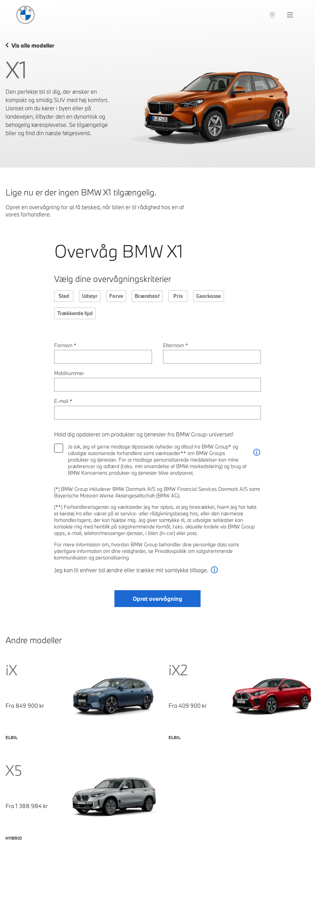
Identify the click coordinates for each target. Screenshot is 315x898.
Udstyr (90, 296)
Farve (116, 296)
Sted (64, 296)
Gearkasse (208, 296)
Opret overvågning (157, 598)
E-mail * (63, 401)
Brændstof (147, 296)
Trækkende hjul (75, 313)
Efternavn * (175, 345)
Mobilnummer (69, 373)
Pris (178, 296)
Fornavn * (65, 345)
